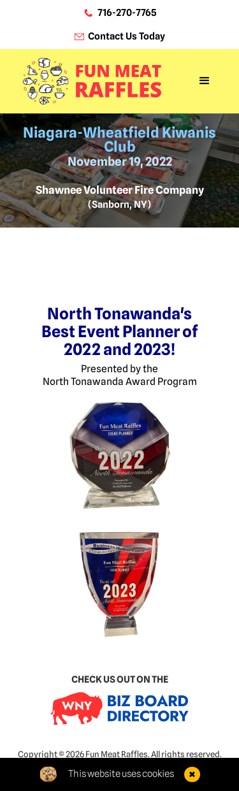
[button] (204, 81)
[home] (91, 81)
